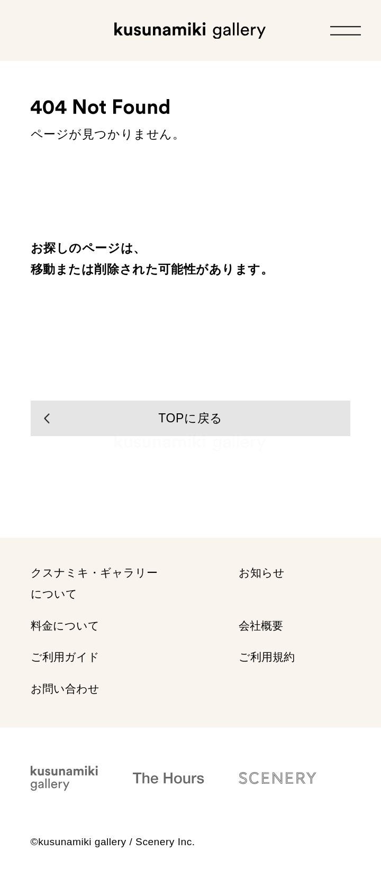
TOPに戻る (190, 418)
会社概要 (261, 626)
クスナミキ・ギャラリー (94, 584)
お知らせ (262, 573)
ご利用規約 (267, 657)
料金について (65, 626)
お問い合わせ (65, 688)
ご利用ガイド (65, 657)
